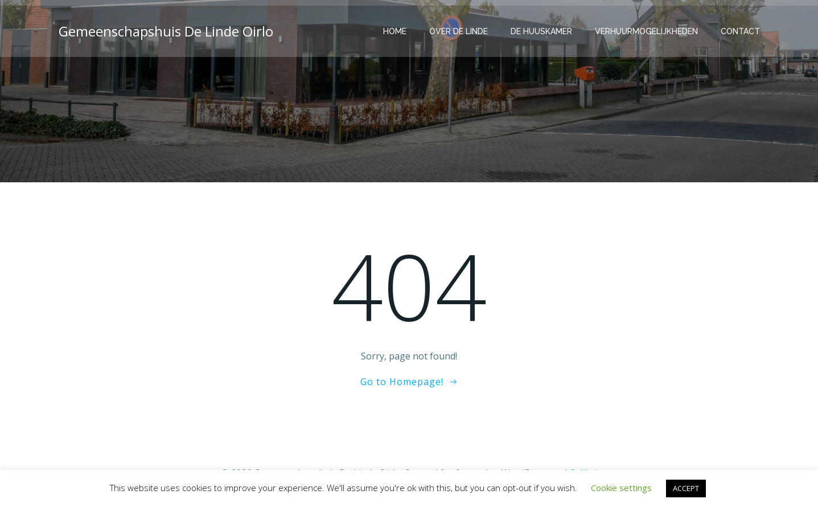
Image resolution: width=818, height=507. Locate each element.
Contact (740, 31)
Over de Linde (458, 31)
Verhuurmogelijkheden (646, 31)
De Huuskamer (541, 31)
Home (394, 31)
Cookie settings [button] (621, 487)
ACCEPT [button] (686, 488)
